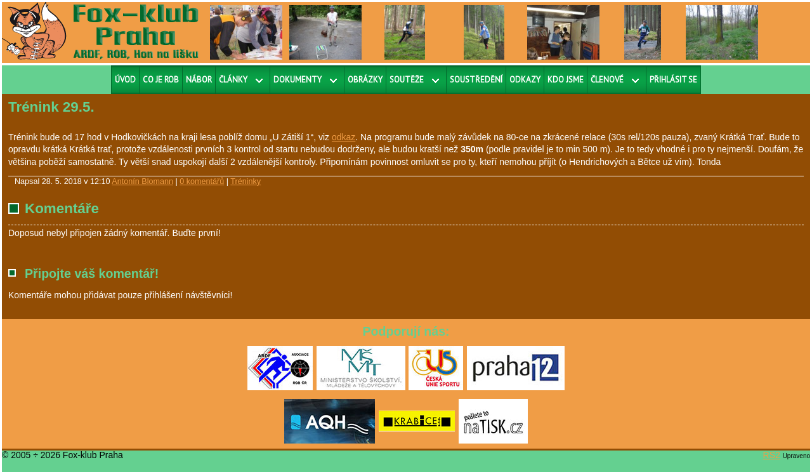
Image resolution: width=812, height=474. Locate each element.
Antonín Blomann (142, 181)
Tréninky (245, 181)
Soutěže (407, 79)
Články (233, 79)
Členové (607, 79)
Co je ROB (161, 79)
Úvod (125, 79)
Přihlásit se (673, 79)
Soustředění (476, 79)
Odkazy (524, 79)
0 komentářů (202, 181)
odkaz (343, 137)
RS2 (771, 455)
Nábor (199, 79)
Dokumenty (297, 79)
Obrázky (365, 79)
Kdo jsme (565, 79)
